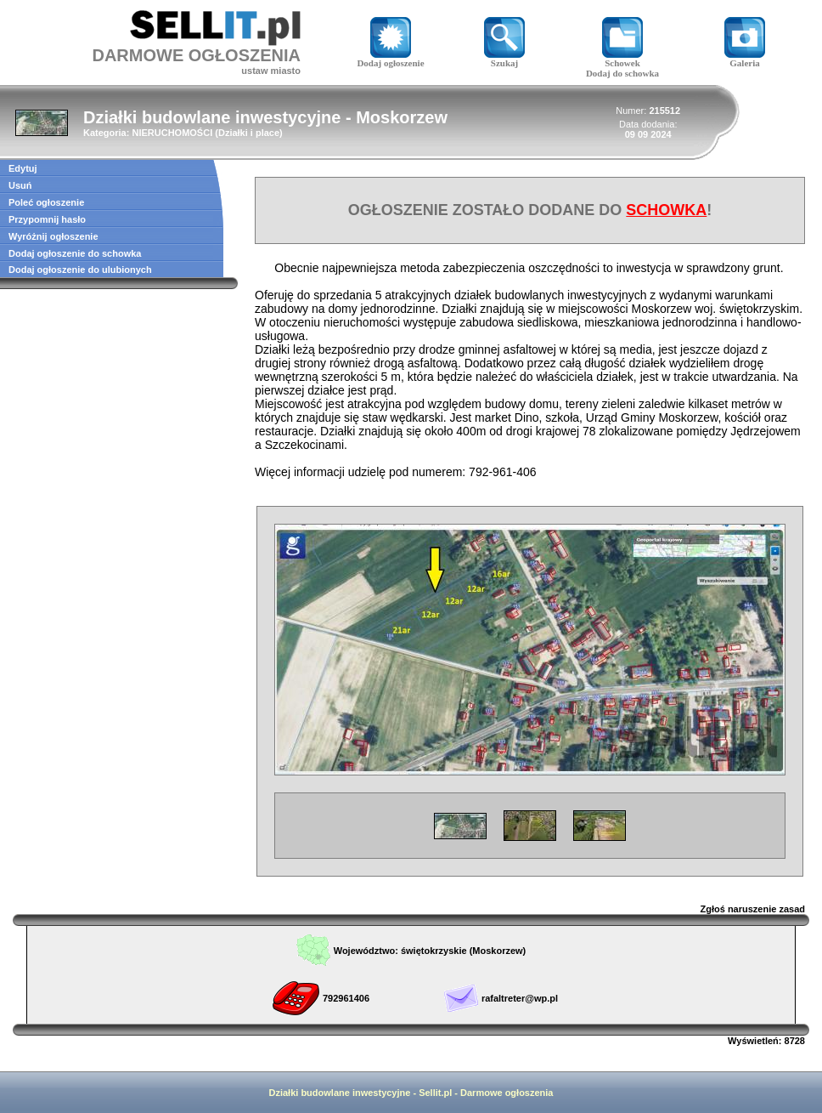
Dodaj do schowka (622, 73)
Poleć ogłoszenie (46, 202)
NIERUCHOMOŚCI (172, 133)
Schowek (622, 58)
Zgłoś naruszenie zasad (753, 909)
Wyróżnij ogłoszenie (53, 236)
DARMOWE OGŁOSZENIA (196, 55)
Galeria (744, 58)
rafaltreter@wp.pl (519, 998)
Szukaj (504, 58)
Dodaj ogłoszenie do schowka (74, 253)
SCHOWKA (666, 210)
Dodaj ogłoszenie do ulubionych (80, 269)
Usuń (20, 185)
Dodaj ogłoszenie (390, 58)
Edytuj (22, 168)
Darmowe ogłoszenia (506, 1092)
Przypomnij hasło (47, 219)
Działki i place (248, 133)
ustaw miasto (271, 70)
